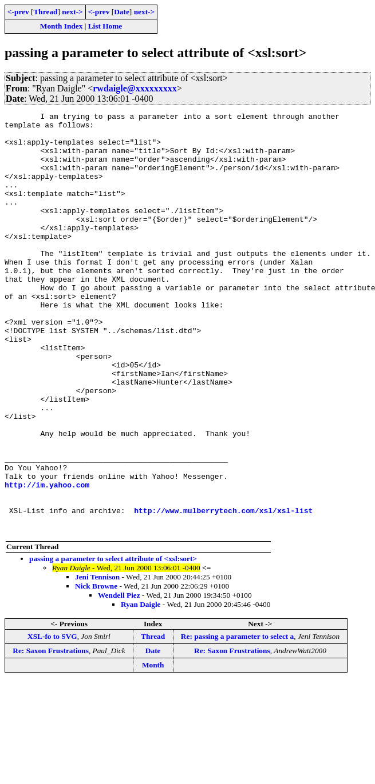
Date (121, 11)
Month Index (61, 26)
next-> (72, 11)
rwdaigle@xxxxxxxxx (134, 88)
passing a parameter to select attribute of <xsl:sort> (113, 642)
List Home (105, 26)
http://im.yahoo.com (47, 560)
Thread (45, 11)
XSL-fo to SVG (52, 720)
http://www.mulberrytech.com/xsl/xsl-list (223, 591)
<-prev (18, 11)
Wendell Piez (119, 679)
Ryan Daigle (141, 688)
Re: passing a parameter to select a (237, 720)
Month (153, 749)
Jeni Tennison (97, 661)
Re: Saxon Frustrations (51, 734)
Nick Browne (96, 670)
